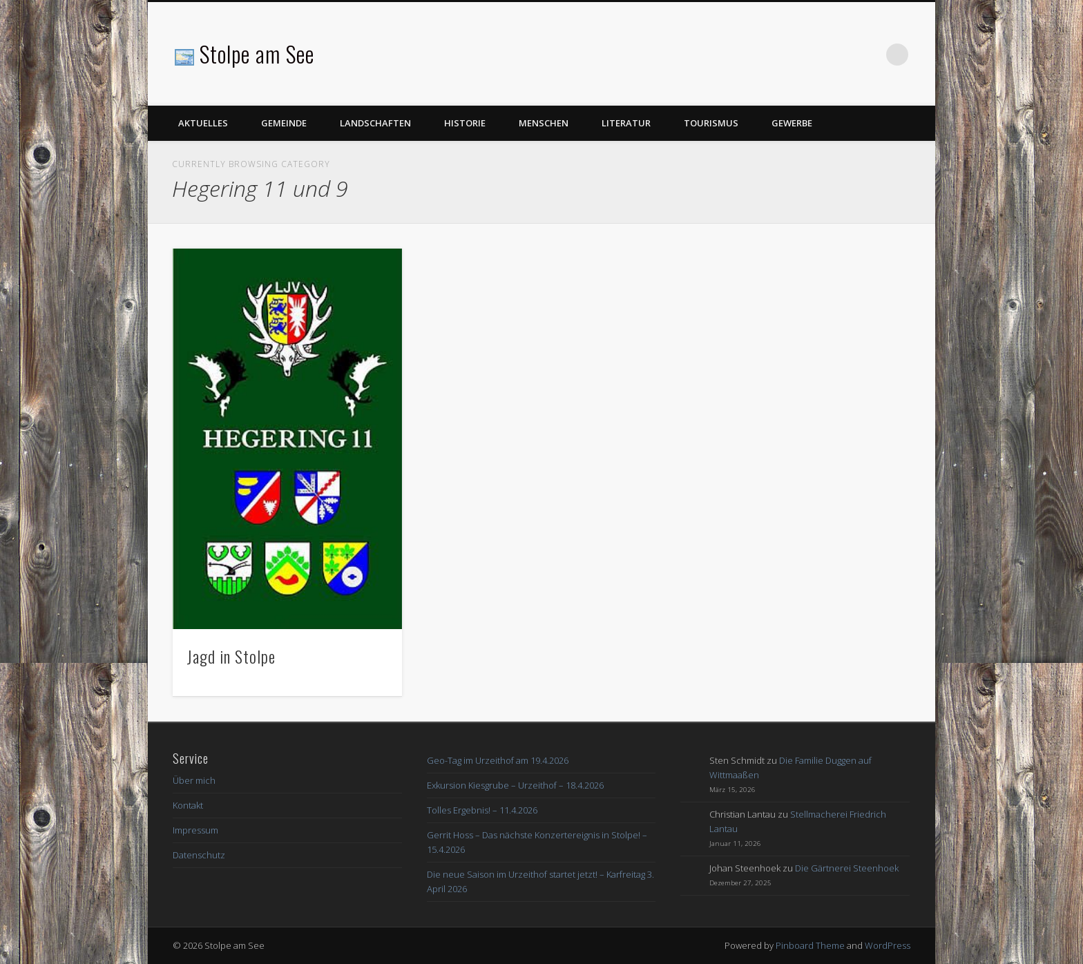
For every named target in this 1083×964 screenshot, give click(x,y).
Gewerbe (791, 123)
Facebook (869, 55)
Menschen (543, 123)
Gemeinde (284, 123)
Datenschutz (199, 855)
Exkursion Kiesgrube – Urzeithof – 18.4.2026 (515, 785)
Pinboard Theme (810, 945)
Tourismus (711, 123)
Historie (465, 123)
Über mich (194, 780)
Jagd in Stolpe (231, 656)
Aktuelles (203, 123)
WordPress (887, 945)
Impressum (195, 830)
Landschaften (375, 123)
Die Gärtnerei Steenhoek (847, 868)
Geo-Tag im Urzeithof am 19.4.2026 (497, 760)
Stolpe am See (257, 53)
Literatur (626, 123)
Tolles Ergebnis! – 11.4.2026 (482, 810)
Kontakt (188, 805)
